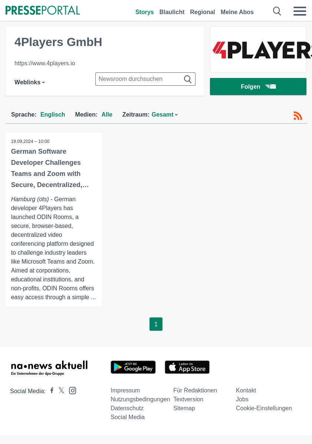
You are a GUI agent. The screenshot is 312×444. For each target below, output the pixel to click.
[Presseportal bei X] (59, 391)
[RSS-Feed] (298, 116)
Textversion (188, 399)
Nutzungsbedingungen (140, 399)
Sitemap (184, 408)
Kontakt (246, 390)
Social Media (128, 417)
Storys (144, 12)
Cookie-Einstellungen (264, 408)
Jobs (242, 399)
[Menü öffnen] (299, 11)
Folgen (258, 87)
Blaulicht (172, 12)
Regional (202, 12)
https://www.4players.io (44, 63)
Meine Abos (237, 12)
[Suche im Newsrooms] (145, 79)
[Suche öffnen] (277, 11)
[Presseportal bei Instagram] (70, 390)
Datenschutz (127, 408)
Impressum (125, 390)
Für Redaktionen (195, 390)
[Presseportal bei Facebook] (50, 391)
